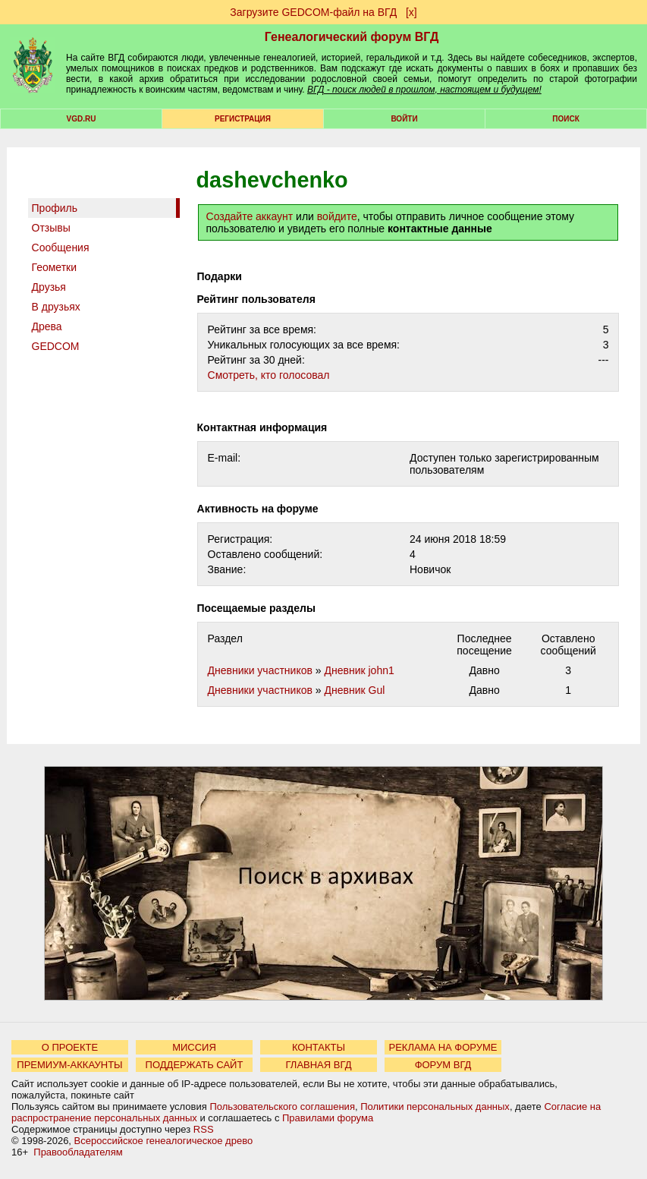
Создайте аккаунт (250, 216)
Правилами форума (327, 1118)
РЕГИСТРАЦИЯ (243, 119)
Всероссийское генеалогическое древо (163, 1140)
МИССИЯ (194, 1047)
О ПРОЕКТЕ (70, 1047)
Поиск (565, 119)
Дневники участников (260, 670)
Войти (404, 119)
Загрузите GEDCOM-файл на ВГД (313, 12)
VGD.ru (81, 119)
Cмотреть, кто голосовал (269, 375)
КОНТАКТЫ (318, 1047)
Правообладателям (77, 1152)
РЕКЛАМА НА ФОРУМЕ (442, 1047)
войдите (337, 216)
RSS (203, 1129)
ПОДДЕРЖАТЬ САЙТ (194, 1064)
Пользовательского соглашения (282, 1106)
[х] (411, 12)
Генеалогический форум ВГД (352, 36)
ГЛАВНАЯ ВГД (319, 1064)
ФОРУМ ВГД (443, 1064)
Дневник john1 (359, 670)
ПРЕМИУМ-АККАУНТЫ (69, 1064)
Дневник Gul (354, 690)
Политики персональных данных (435, 1106)
